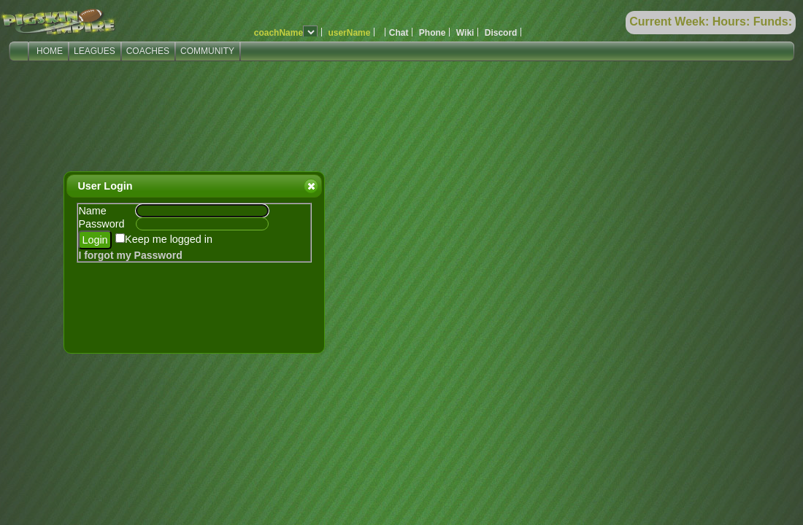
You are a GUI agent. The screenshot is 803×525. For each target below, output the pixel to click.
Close (310, 186)
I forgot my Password (130, 255)
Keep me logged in (168, 239)
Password (101, 224)
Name (92, 211)
